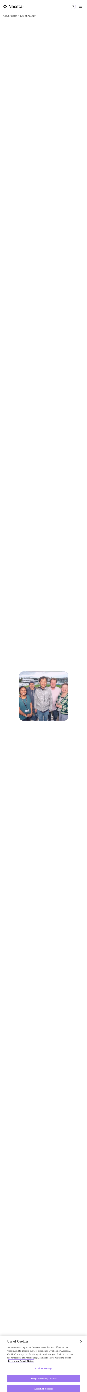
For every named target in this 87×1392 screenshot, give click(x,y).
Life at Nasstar (27, 16)
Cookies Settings (43, 1369)
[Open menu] (80, 6)
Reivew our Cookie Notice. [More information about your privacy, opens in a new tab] (21, 1362)
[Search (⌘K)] (73, 6)
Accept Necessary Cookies (44, 1380)
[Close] (81, 1343)
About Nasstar (10, 16)
